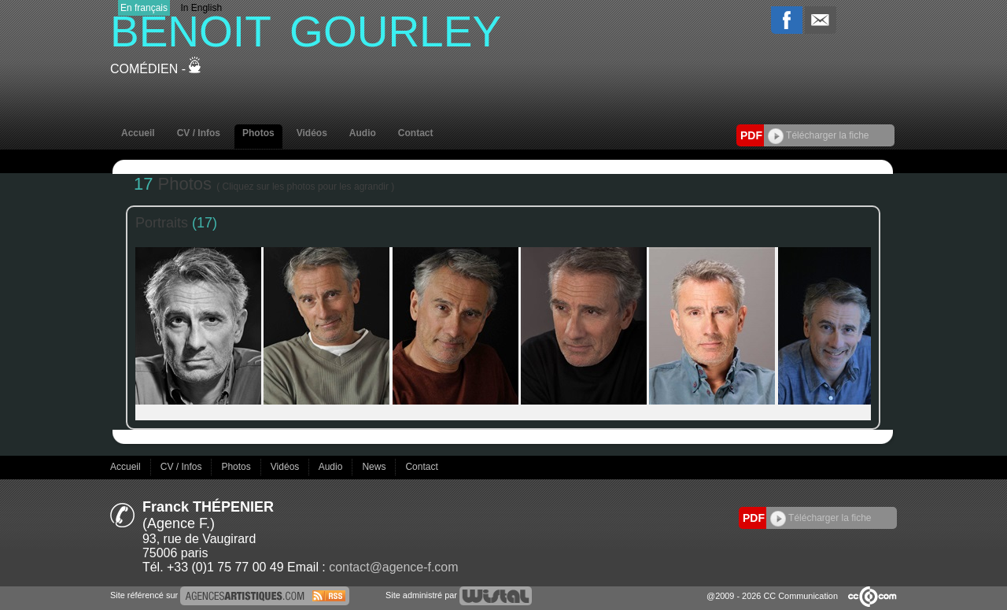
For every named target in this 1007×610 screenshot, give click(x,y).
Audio (362, 133)
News (375, 466)
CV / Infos (198, 133)
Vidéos (312, 133)
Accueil (138, 133)
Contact (415, 133)
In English (201, 7)
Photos (258, 133)
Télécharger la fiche (818, 135)
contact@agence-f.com (393, 567)
